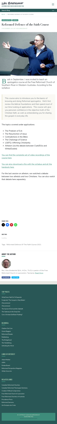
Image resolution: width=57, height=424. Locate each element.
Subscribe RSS (28, 417)
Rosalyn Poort (32, 418)
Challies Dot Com (7, 328)
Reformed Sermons (8, 402)
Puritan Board (6, 365)
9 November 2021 (8, 29)
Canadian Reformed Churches (11, 385)
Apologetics (6, 20)
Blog (3, 14)
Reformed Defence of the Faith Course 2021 (23, 244)
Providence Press (7, 399)
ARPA (3, 363)
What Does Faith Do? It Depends (12, 297)
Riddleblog (5, 337)
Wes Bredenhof (21, 29)
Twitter (15, 277)
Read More (39, 273)
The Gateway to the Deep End (11, 312)
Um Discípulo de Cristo (9, 405)
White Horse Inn (7, 371)
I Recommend (6, 303)
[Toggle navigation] (53, 4)
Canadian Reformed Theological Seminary (15, 388)
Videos (15, 20)
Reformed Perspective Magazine (12, 368)
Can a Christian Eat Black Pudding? (12, 315)
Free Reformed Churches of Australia (13, 397)
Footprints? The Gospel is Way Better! (13, 300)
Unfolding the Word (8, 346)
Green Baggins (6, 331)
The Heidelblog (6, 343)
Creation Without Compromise (11, 391)
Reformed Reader (7, 334)
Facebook (6, 277)
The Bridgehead (7, 340)
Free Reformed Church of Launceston (13, 394)
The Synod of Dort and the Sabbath (12, 309)
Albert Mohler (6, 360)
